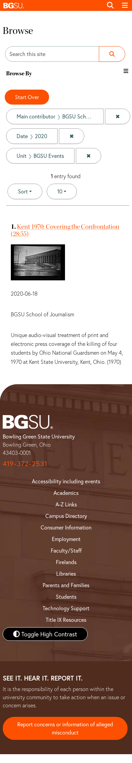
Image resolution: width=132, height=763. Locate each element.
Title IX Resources (66, 619)
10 (67, 191)
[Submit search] (112, 54)
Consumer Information (66, 527)
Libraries (66, 573)
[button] (51, 5)
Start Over (27, 96)
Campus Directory (66, 515)
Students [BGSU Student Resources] (66, 596)
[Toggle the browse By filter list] (126, 71)
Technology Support (66, 608)
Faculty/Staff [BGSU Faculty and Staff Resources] (66, 550)
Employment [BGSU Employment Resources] (66, 538)
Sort (23, 191)
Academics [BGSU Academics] (66, 492)
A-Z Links (66, 504)
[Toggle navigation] (125, 5)
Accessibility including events (66, 481)
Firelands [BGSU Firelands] (66, 561)
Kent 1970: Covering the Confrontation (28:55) (65, 230)
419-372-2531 (25, 463)
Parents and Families (66, 585)
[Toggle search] (110, 5)
